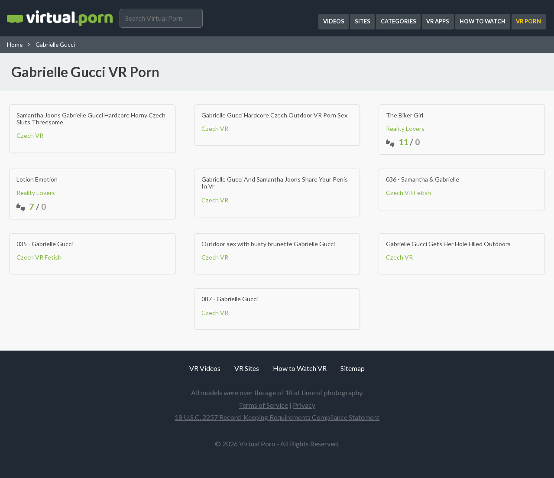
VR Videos (204, 368)
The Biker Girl (404, 115)
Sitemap (352, 368)
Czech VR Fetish (408, 192)
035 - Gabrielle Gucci (44, 244)
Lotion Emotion (37, 179)
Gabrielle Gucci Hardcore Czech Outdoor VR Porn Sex (274, 115)
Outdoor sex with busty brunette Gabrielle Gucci (268, 244)
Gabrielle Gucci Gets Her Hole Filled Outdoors (448, 244)
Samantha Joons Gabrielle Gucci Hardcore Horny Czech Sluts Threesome (90, 119)
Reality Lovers (405, 128)
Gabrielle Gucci (55, 44)
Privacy (304, 405)
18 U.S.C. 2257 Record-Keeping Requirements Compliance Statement (277, 417)
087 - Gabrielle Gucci (229, 299)
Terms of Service (263, 405)
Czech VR (29, 135)
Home (15, 44)
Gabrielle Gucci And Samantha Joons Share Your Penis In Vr (274, 183)
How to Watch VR (300, 368)
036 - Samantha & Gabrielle (422, 179)
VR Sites (246, 368)
